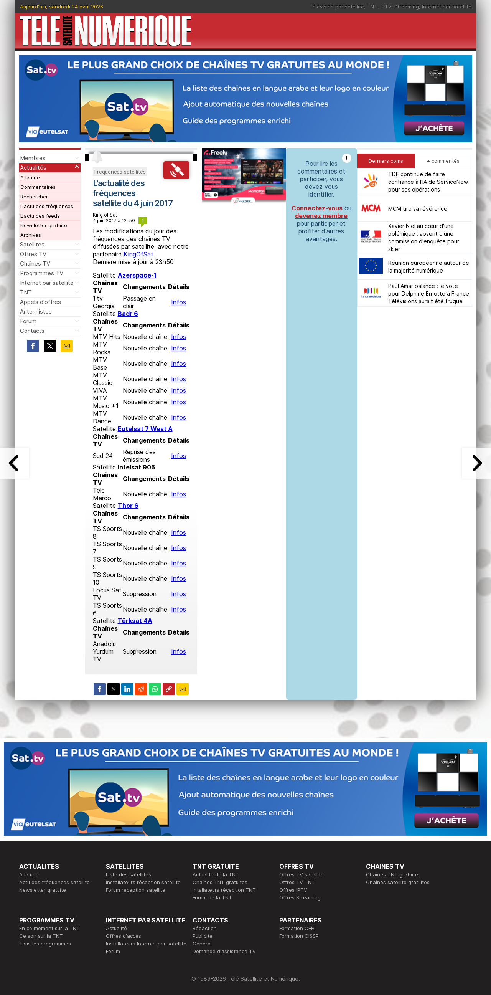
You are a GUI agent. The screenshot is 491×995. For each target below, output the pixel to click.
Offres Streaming (300, 897)
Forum (28, 321)
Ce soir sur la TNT (41, 936)
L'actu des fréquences (46, 206)
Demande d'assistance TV (224, 951)
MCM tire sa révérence (417, 208)
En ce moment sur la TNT (49, 928)
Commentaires (38, 187)
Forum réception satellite (135, 890)
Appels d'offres (40, 302)
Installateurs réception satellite (143, 882)
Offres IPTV (293, 890)
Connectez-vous (317, 208)
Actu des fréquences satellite (54, 882)
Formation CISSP (299, 936)
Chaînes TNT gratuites (220, 882)
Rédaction (205, 928)
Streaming (406, 6)
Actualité (116, 928)
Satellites (32, 244)
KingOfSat (138, 254)
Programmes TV (41, 273)
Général (202, 943)
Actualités (33, 167)
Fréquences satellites (120, 172)
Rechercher (34, 196)
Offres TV (33, 254)
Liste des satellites (128, 874)
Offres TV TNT (297, 882)
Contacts (32, 330)
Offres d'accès (123, 936)
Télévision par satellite (337, 6)
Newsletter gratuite (43, 225)
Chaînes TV (35, 263)
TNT (372, 6)
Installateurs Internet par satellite (146, 943)
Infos (178, 302)
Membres (33, 158)
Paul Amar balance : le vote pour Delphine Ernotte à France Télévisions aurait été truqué (428, 293)
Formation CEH (297, 928)
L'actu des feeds (40, 216)
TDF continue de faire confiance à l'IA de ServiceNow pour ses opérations (428, 182)
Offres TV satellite (301, 874)
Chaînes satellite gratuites (398, 882)
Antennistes (36, 311)
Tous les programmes (45, 943)
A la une (30, 177)
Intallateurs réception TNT (224, 890)
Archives (30, 235)
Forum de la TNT (212, 897)
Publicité (203, 936)
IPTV (386, 6)
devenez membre (321, 216)
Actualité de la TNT (216, 874)
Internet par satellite (446, 6)
